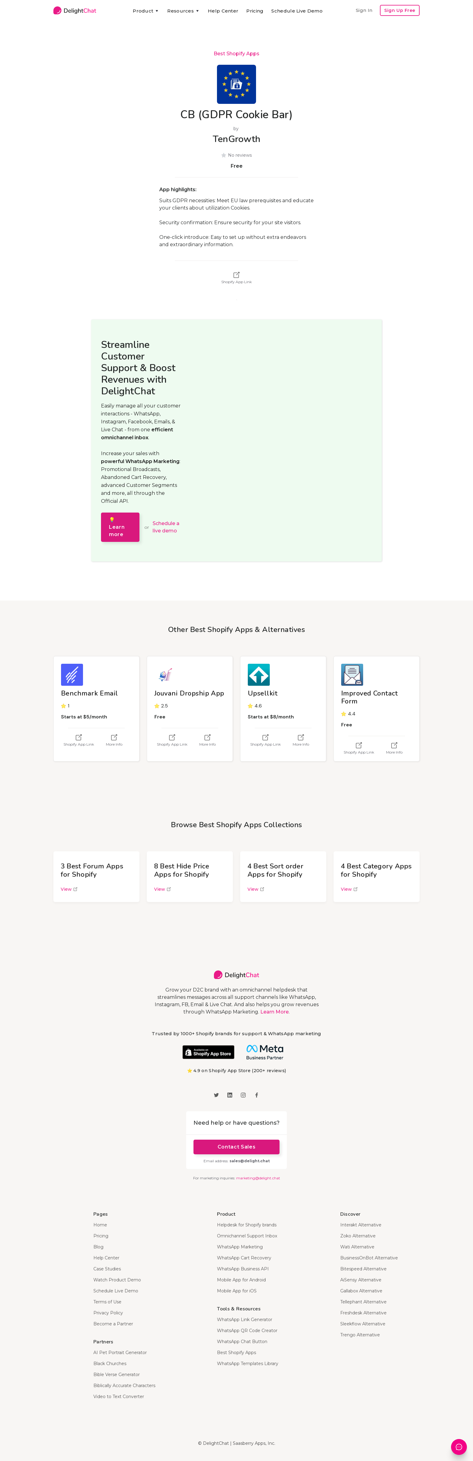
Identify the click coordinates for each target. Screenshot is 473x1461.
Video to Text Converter (118, 1396)
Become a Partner (113, 1324)
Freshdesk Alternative (363, 1313)
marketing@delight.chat (258, 1178)
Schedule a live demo (166, 527)
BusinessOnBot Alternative (369, 1258)
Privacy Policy (108, 1313)
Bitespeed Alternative (363, 1269)
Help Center (223, 11)
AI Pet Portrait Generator (120, 1352)
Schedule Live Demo (296, 11)
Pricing (254, 11)
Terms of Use (107, 1302)
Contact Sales (236, 1147)
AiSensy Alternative (360, 1280)
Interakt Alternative (360, 1225)
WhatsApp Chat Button (242, 1341)
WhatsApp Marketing (240, 1247)
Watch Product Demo (117, 1280)
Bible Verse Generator (116, 1374)
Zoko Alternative (358, 1236)
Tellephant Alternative (363, 1302)
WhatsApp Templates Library (247, 1363)
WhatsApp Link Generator (244, 1319)
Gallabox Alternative (361, 1291)
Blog (98, 1247)
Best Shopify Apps (236, 54)
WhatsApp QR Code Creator (247, 1330)
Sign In (364, 10)
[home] (74, 10)
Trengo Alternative (360, 1335)
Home (100, 1225)
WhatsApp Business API (243, 1269)
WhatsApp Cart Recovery (244, 1258)
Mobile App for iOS (237, 1291)
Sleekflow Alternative (362, 1324)
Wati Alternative (357, 1247)
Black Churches (109, 1363)
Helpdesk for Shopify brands (246, 1225)
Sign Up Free (399, 10)
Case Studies (107, 1269)
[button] (146, 11)
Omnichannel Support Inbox (247, 1236)
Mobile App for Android (241, 1280)
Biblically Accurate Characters (124, 1385)
